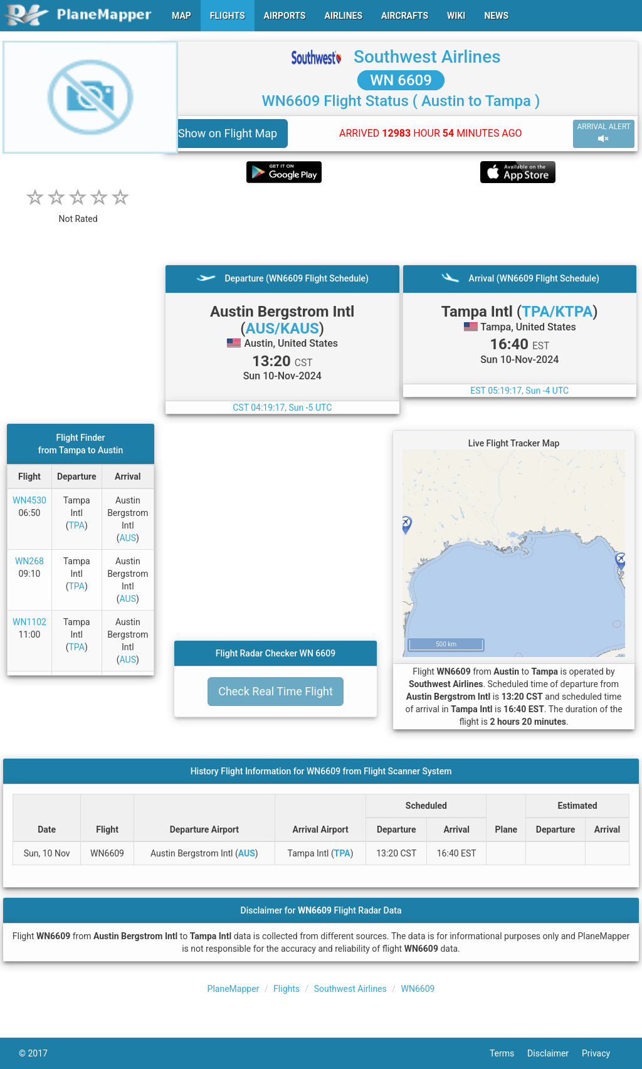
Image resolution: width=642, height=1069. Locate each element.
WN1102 (29, 622)
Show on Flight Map (227, 133)
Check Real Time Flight (275, 691)
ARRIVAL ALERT (604, 133)
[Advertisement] (401, 224)
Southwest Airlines (427, 56)
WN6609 (418, 989)
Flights (286, 989)
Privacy (602, 1053)
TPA (77, 525)
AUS (128, 538)
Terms (508, 1053)
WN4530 (29, 500)
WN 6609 (401, 80)
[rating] (78, 212)
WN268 (29, 561)
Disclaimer (554, 1053)
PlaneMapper (234, 989)
